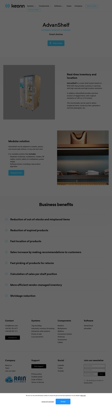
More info (83, 395)
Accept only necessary (48, 401)
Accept (63, 401)
